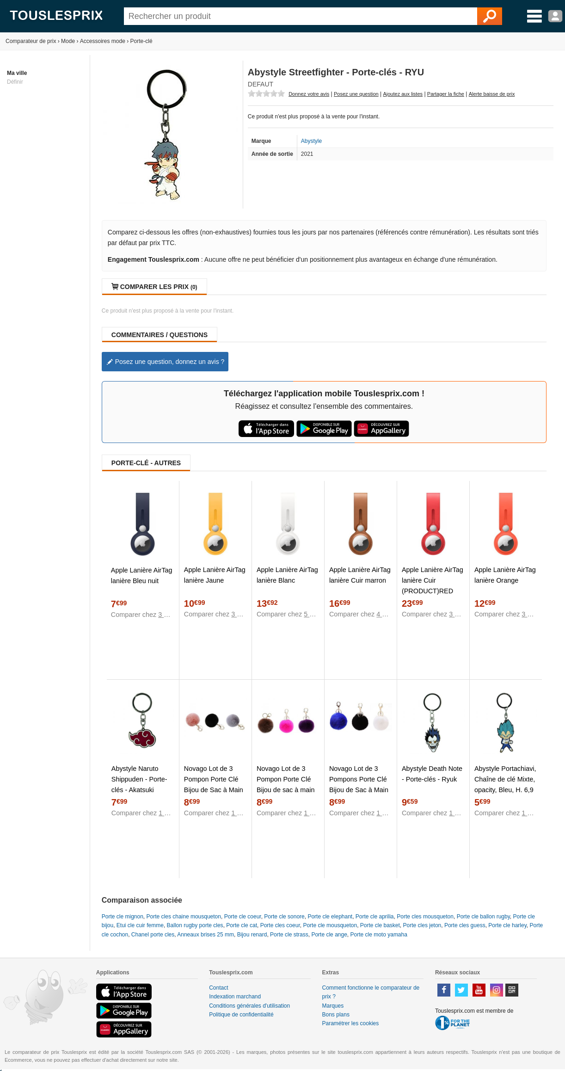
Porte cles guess (464, 925)
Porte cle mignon (122, 916)
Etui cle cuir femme (140, 925)
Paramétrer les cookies (350, 1023)
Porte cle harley (507, 925)
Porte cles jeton (422, 925)
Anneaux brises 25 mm (205, 934)
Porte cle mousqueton (330, 925)
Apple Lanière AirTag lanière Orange (505, 575)
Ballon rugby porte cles (195, 925)
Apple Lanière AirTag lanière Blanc (287, 575)
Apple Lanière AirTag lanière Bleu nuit (141, 575)
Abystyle (311, 141)
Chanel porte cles (152, 934)
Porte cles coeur (280, 925)
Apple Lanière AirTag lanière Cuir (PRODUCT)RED (432, 580)
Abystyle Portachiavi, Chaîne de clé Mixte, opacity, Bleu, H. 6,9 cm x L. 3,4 (505, 784)
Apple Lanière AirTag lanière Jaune (215, 575)
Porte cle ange (329, 934)
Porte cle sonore (284, 916)
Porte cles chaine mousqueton (184, 916)
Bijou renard (252, 934)
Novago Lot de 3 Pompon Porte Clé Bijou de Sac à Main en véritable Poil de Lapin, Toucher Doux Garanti (214, 795)
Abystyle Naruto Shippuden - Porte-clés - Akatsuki (139, 779)
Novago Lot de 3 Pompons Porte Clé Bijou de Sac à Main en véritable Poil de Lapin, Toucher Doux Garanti (359, 795)
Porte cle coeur (242, 916)
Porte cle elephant (329, 916)
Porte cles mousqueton (425, 916)
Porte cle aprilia (375, 916)
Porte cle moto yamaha (378, 934)
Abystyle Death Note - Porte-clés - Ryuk (432, 774)
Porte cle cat (241, 925)
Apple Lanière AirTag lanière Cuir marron (360, 575)
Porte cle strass (289, 934)
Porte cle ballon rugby (483, 916)
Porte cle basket (380, 925)
